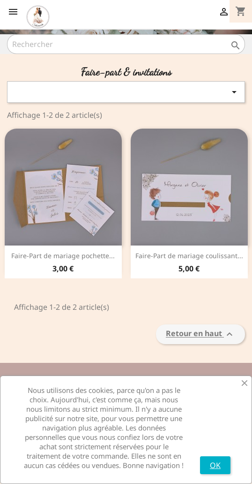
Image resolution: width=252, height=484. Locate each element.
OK (215, 465)
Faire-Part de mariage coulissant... (189, 255)
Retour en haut (200, 334)
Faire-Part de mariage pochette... (63, 255)
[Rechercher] (126, 44)
